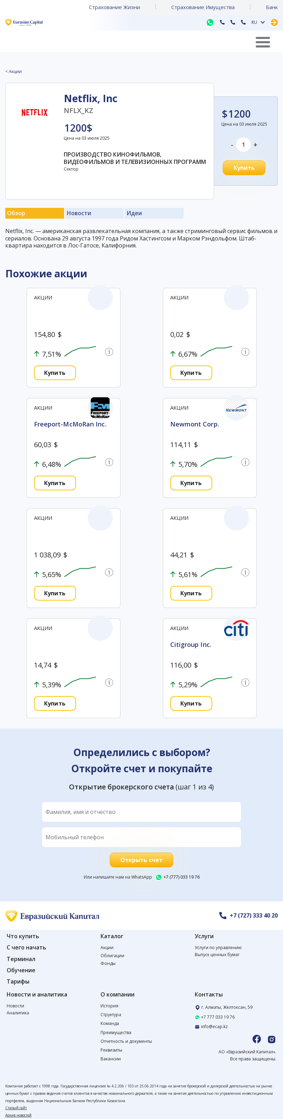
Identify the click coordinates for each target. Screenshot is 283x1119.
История (109, 1006)
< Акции (13, 71)
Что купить (23, 936)
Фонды (108, 963)
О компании (117, 994)
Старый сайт (16, 1107)
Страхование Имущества (203, 7)
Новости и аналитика (37, 994)
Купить (244, 168)
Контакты (209, 994)
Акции (107, 948)
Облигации (112, 956)
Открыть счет (141, 860)
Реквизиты (111, 1050)
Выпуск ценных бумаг (217, 955)
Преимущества (116, 1032)
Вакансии (111, 1059)
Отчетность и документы (126, 1041)
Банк (272, 7)
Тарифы (18, 981)
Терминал (21, 959)
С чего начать (26, 947)
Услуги (204, 936)
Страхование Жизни (114, 7)
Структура (111, 1015)
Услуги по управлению (218, 948)
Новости (15, 1006)
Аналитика (18, 1013)
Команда (110, 1023)
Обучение (21, 970)
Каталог (112, 936)
